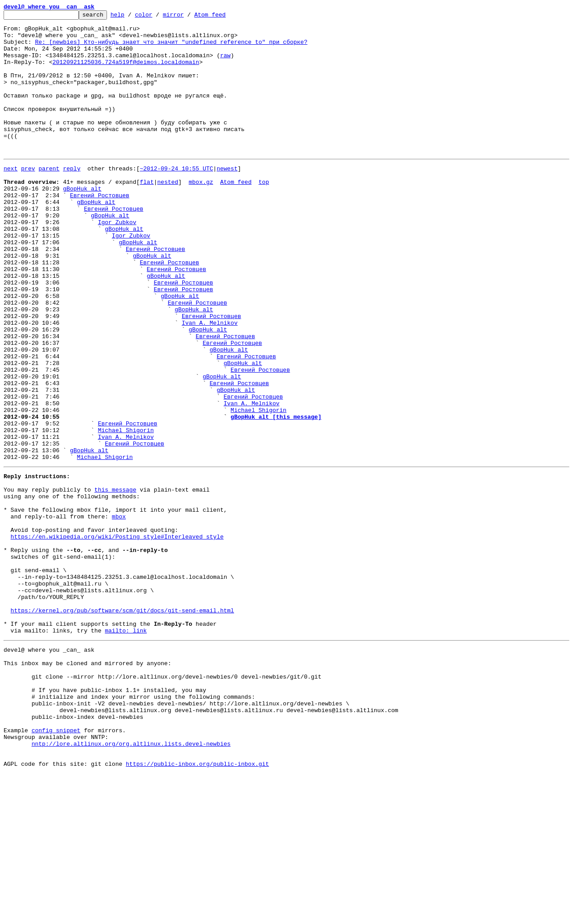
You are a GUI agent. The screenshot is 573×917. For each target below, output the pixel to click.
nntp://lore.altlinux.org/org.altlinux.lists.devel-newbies (131, 883)
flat (147, 214)
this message (115, 581)
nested (167, 214)
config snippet (55, 867)
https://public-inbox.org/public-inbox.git (197, 907)
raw (225, 64)
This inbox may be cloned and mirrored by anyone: (87, 786)
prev (28, 198)
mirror (187, 17)
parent (49, 198)
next (10, 198)
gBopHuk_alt (82, 222)
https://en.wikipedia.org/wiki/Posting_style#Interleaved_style (117, 637)
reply (72, 198)
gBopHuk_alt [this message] (276, 496)
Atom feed (223, 17)
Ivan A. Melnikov (210, 383)
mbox (119, 613)
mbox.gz (200, 214)
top (263, 214)
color (157, 17)
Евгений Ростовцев (99, 230)
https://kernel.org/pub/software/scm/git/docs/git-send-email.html (122, 726)
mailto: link (126, 750)
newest (227, 198)
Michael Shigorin (258, 488)
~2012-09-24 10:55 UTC (176, 198)
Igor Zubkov (117, 262)
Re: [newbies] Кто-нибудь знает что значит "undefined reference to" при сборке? (171, 48)
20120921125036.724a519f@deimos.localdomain (125, 72)
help (131, 17)
